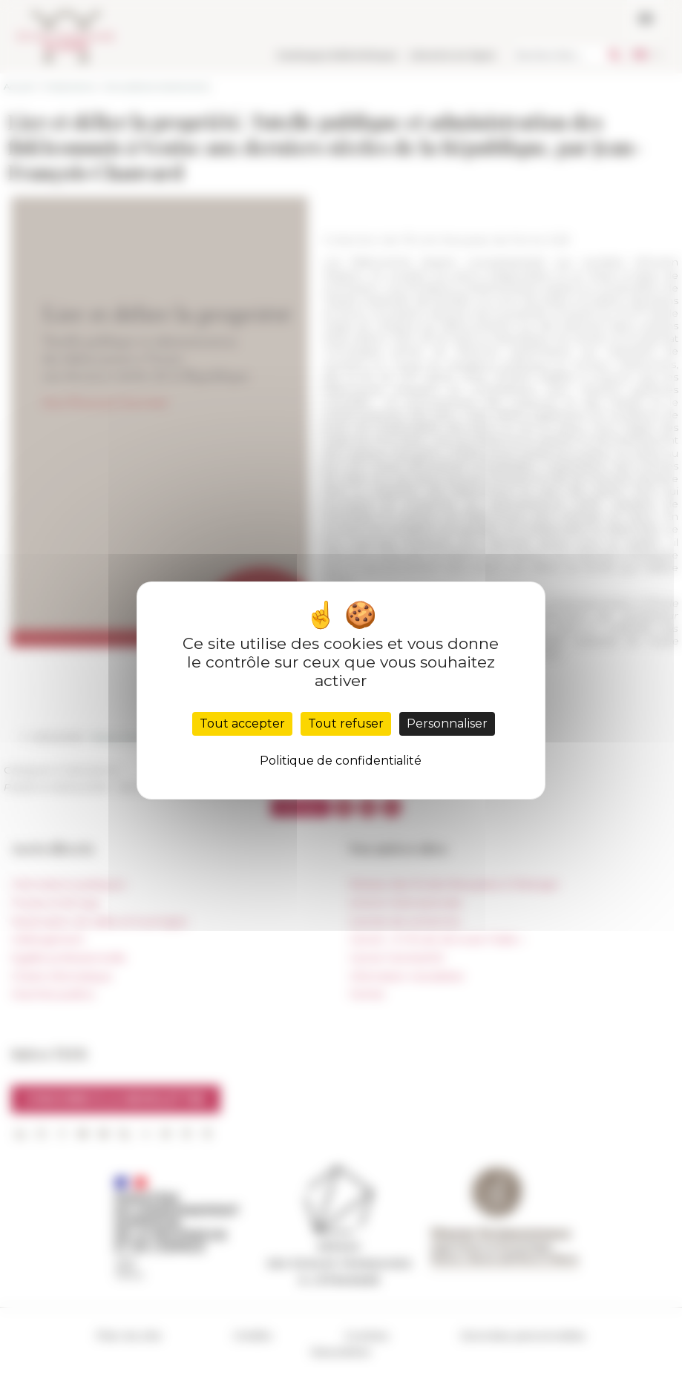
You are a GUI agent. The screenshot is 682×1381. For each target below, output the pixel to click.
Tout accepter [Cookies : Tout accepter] (242, 723)
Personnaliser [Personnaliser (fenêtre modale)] (447, 723)
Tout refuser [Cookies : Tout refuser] (346, 723)
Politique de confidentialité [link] (341, 761)
